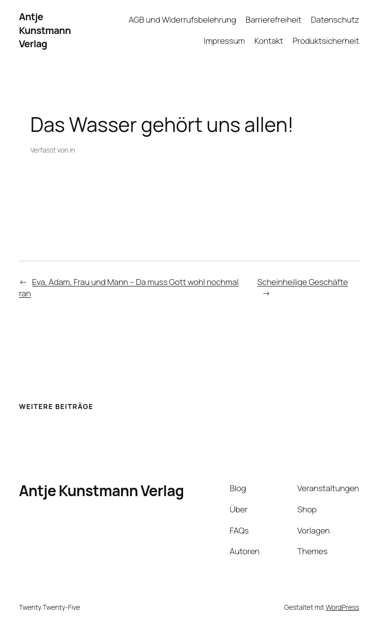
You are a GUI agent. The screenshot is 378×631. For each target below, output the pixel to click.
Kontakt (269, 40)
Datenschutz (335, 19)
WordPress (342, 607)
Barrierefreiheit (273, 19)
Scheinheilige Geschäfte (302, 281)
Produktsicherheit (325, 40)
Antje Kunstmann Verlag (44, 30)
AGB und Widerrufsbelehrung (182, 19)
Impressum (224, 40)
